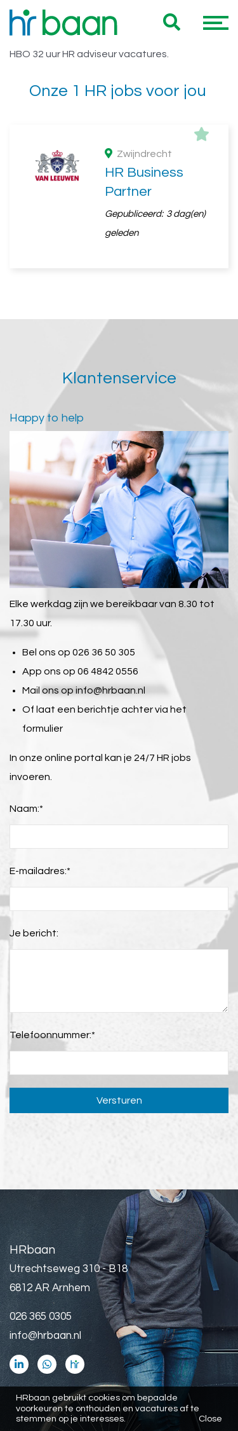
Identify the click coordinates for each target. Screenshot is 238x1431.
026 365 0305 (41, 1316)
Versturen (119, 1100)
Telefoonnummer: (52, 1035)
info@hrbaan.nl (110, 690)
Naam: (26, 809)
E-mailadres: (40, 871)
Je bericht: (34, 933)
